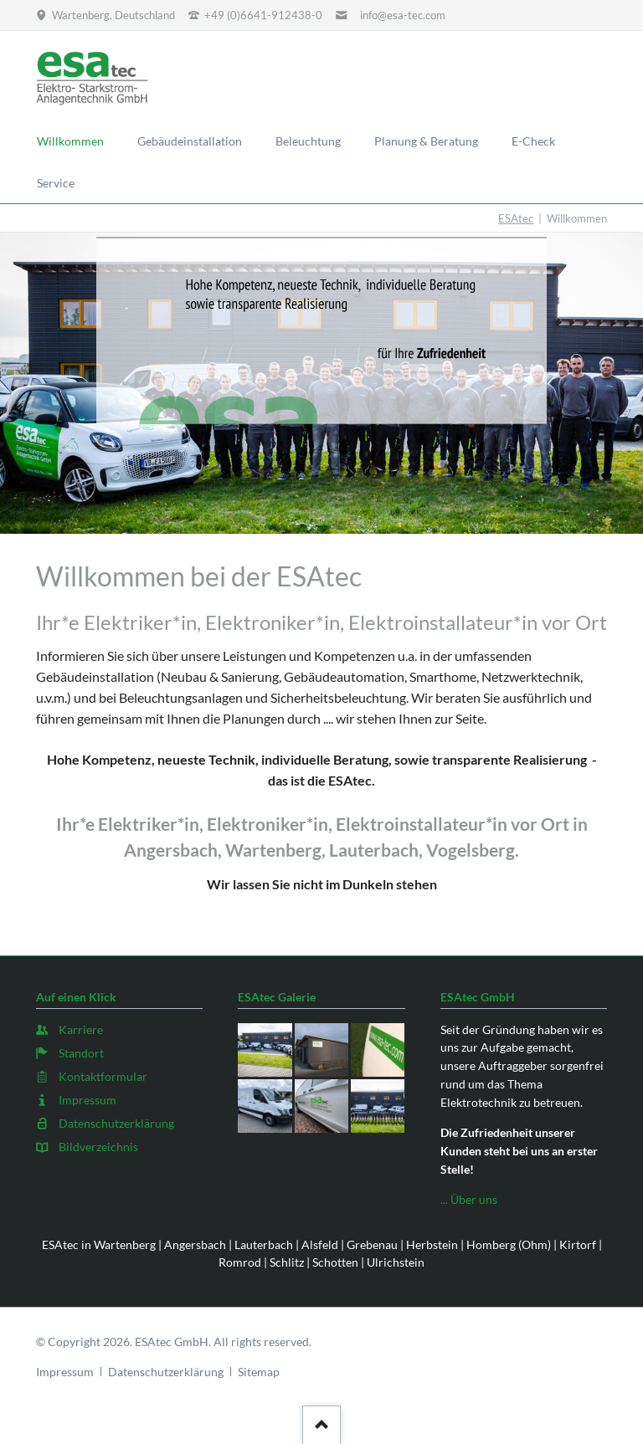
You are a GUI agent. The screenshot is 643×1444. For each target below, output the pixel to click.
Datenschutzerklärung (166, 1372)
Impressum (65, 1372)
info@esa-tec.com (402, 15)
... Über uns (468, 1199)
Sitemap (259, 1372)
